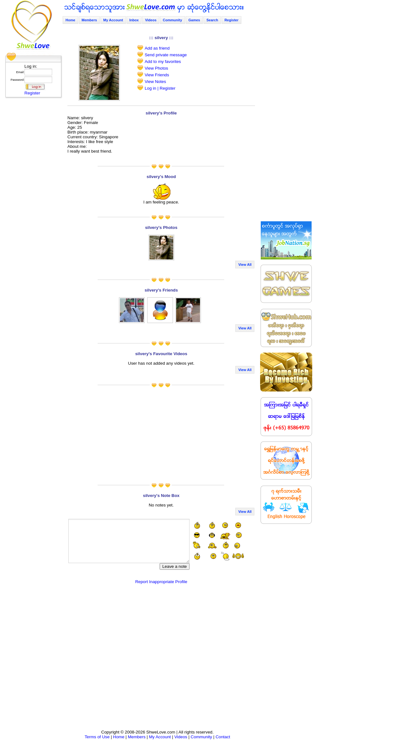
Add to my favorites (163, 61)
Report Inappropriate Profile (161, 581)
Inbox (134, 20)
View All (245, 264)
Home (70, 20)
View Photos (156, 68)
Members (89, 20)
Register (32, 93)
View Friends (157, 74)
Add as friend (157, 48)
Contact (223, 736)
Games (194, 20)
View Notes (155, 81)
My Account (113, 20)
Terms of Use (97, 736)
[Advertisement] (31, 195)
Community (172, 20)
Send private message (166, 54)
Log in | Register (160, 88)
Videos (150, 20)
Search (212, 20)
